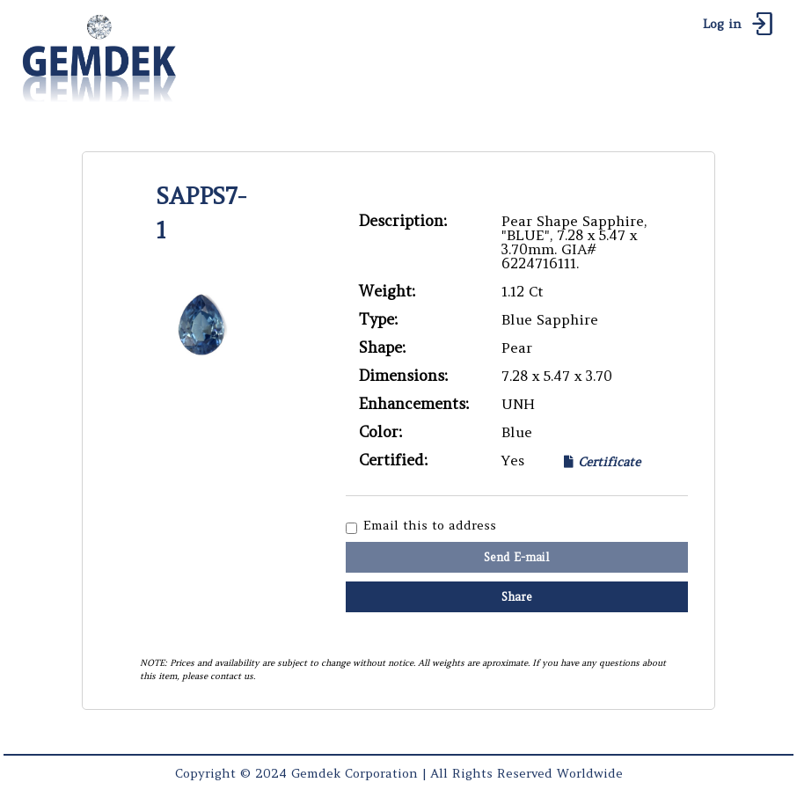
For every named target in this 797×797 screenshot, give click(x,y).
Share (516, 596)
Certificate (602, 461)
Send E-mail (517, 557)
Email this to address (429, 526)
